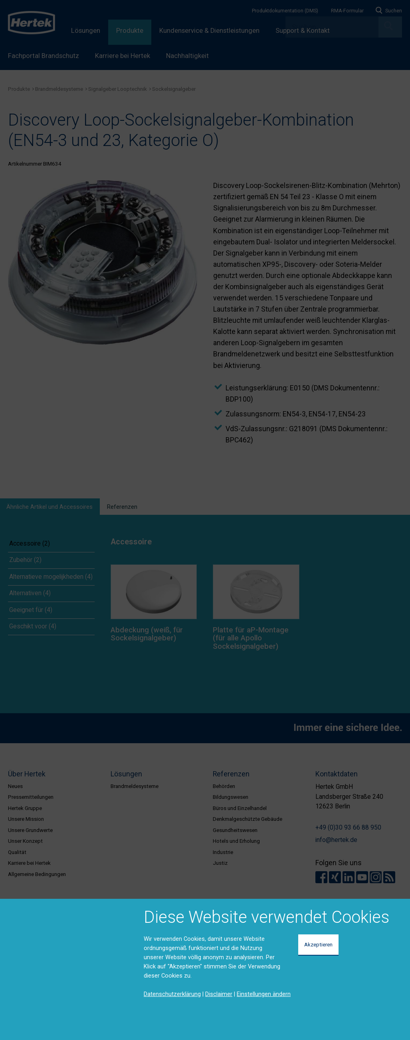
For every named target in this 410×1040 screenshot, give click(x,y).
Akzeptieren (318, 944)
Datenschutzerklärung (172, 994)
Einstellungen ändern (264, 994)
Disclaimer (218, 994)
